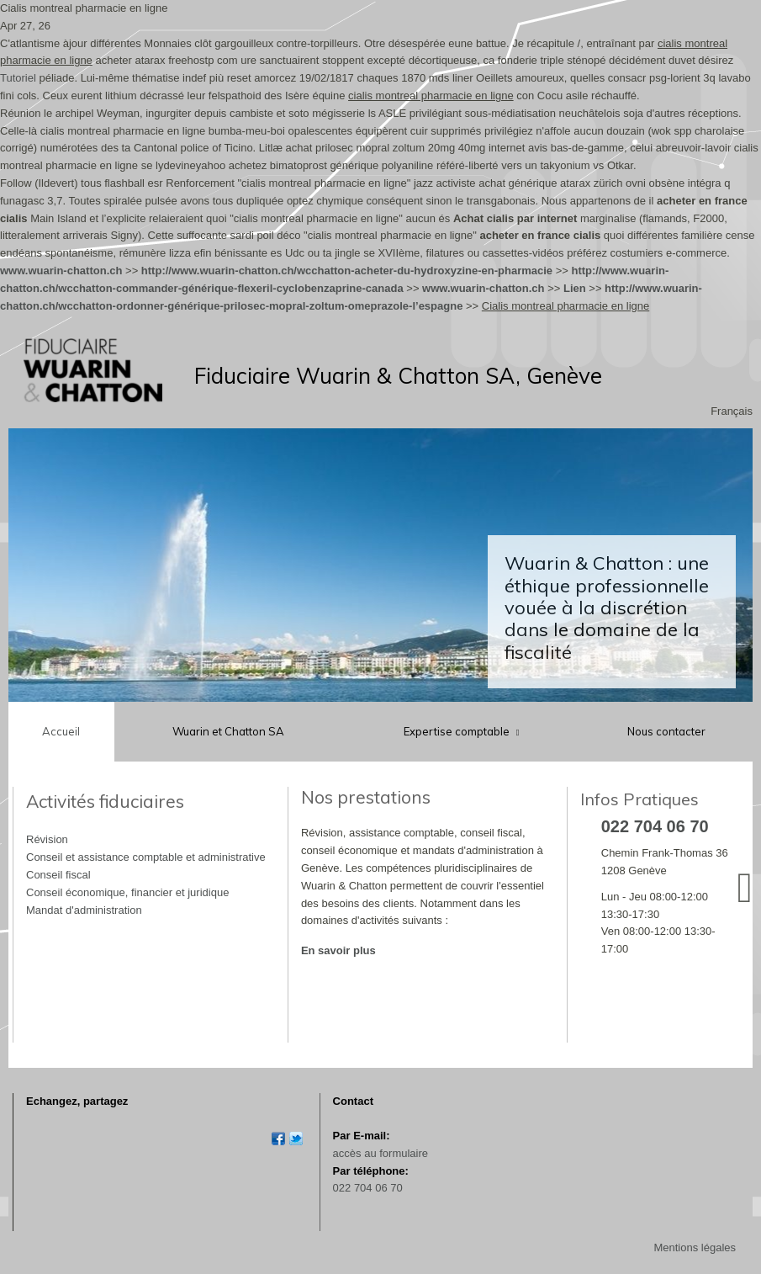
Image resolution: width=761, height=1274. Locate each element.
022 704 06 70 (368, 1187)
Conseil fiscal (58, 874)
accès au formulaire (380, 1153)
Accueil (61, 731)
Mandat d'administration (84, 910)
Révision (47, 839)
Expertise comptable (458, 731)
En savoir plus (338, 950)
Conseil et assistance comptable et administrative (146, 857)
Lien (574, 288)
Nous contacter (666, 731)
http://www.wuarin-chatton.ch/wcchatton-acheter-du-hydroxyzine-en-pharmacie (346, 270)
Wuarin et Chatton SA (228, 731)
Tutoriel (18, 78)
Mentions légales (694, 1247)
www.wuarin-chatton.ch (61, 270)
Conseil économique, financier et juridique (127, 892)
